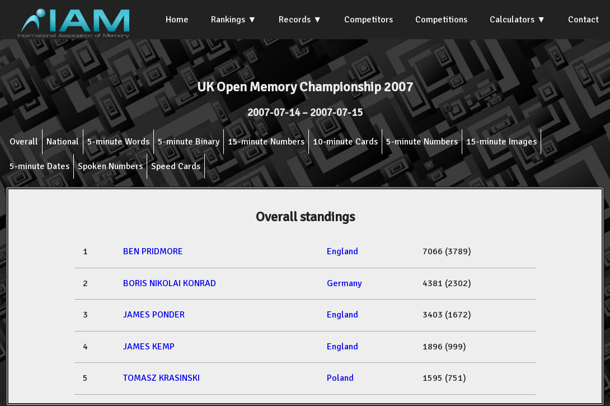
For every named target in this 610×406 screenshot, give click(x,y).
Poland (340, 378)
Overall (24, 141)
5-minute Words (118, 141)
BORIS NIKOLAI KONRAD (169, 283)
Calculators (512, 19)
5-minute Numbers (422, 141)
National (62, 141)
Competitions (441, 19)
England (342, 251)
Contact (583, 19)
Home (177, 19)
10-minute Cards (345, 141)
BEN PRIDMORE (153, 251)
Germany (344, 283)
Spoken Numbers (110, 166)
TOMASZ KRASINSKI (161, 378)
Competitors (368, 19)
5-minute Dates (39, 166)
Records (295, 19)
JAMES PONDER (154, 314)
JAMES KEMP (149, 346)
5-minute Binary (188, 141)
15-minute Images (501, 141)
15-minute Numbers (266, 141)
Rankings (228, 19)
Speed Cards (175, 166)
